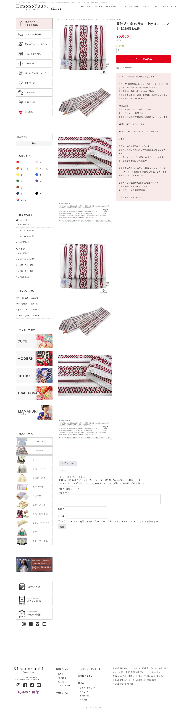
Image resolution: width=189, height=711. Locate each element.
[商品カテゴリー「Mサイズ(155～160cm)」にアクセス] (34, 304)
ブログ (157, 6)
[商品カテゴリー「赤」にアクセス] (24, 162)
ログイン (122, 6)
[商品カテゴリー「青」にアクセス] (43, 175)
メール (62, 516)
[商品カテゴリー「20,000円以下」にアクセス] (34, 225)
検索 (34, 143)
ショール (98, 6)
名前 (61, 509)
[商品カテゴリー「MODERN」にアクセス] (34, 358)
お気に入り (147, 6)
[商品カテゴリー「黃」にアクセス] (24, 175)
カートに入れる (143, 59)
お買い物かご (134, 6)
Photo (173, 6)
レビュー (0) (68, 463)
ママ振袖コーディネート (89, 669)
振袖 (82, 6)
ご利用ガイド (132, 676)
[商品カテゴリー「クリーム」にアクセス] (43, 169)
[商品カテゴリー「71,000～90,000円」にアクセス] (34, 271)
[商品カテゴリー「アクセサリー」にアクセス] (90, 692)
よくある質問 (118, 680)
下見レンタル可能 (119, 676)
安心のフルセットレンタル (150, 672)
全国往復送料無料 (132, 672)
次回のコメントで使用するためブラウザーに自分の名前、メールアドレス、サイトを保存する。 (111, 521)
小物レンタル (62, 693)
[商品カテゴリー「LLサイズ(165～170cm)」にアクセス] (34, 316)
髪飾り (89, 6)
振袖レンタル (62, 669)
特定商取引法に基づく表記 (123, 684)
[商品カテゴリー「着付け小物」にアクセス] (90, 696)
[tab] (68, 463)
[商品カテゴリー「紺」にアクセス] (24, 194)
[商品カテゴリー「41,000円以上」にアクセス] (34, 242)
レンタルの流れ (118, 672)
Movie (165, 6)
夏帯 (78, 19)
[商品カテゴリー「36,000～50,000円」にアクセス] (34, 259)
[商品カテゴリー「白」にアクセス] (43, 187)
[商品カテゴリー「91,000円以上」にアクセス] (34, 277)
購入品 (68, 19)
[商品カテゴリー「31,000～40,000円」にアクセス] (34, 236)
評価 (61, 489)
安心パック (161, 676)
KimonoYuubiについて (147, 676)
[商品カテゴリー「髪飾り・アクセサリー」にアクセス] (90, 688)
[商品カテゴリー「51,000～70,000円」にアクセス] (34, 265)
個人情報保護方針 (150, 680)
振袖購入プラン (85, 676)
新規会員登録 (110, 6)
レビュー (63, 493)
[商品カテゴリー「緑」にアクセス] (24, 181)
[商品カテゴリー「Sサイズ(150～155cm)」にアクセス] (34, 298)
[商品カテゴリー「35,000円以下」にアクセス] (34, 253)
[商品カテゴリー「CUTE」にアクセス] (34, 341)
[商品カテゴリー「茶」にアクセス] (24, 187)
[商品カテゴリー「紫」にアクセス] (43, 181)
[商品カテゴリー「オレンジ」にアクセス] (24, 169)
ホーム (60, 19)
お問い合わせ (129, 680)
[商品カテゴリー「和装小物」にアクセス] (90, 700)
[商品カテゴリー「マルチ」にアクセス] (24, 200)
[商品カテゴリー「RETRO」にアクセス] (34, 375)
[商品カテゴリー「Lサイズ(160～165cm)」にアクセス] (34, 310)
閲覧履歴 (145, 668)
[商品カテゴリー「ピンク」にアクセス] (43, 162)
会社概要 (138, 680)
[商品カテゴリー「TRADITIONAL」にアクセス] (34, 393)
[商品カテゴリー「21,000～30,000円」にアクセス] (34, 230)
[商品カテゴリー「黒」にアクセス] (43, 194)
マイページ (136, 668)
